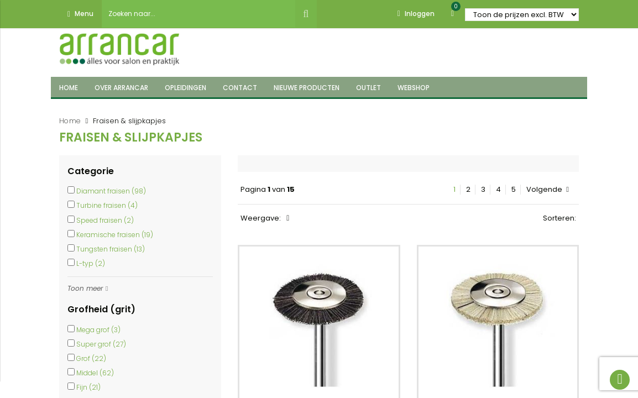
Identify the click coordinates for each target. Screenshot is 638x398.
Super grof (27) (101, 344)
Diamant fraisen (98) (111, 191)
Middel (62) (95, 373)
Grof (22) (91, 358)
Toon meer (85, 288)
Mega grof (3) (98, 329)
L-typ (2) (90, 263)
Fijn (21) (88, 387)
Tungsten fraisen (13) (110, 249)
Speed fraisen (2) (105, 220)
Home (70, 121)
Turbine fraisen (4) (107, 205)
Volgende (547, 190)
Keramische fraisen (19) (114, 234)
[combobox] (198, 14)
